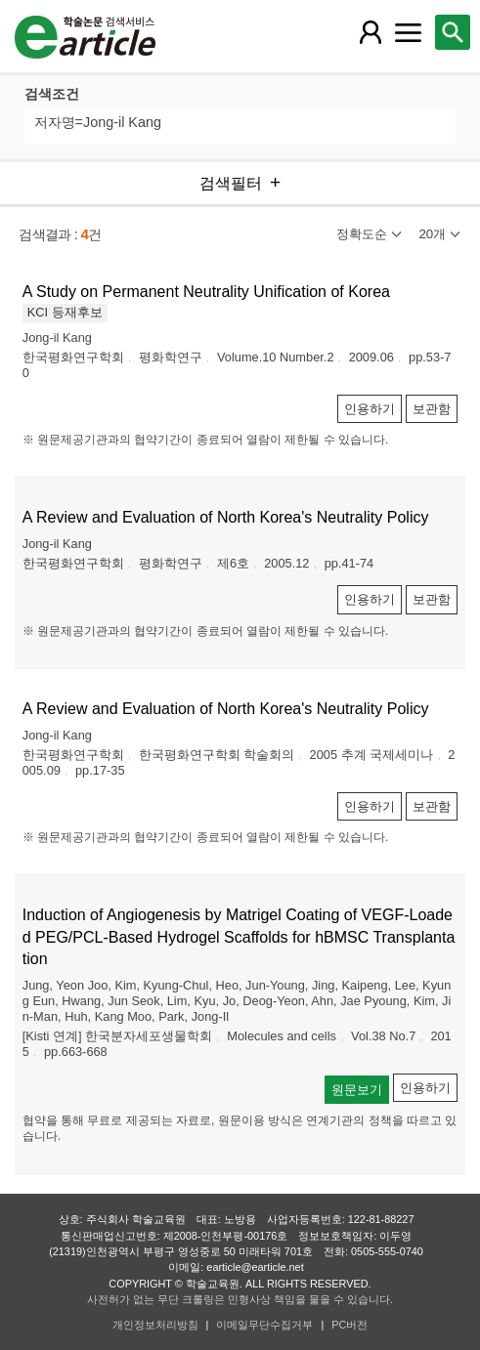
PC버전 (349, 1324)
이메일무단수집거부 (264, 1324)
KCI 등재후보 (65, 312)
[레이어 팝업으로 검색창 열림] (452, 32)
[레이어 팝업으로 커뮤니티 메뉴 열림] (407, 32)
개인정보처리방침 (155, 1324)
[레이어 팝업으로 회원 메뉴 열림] (370, 32)
